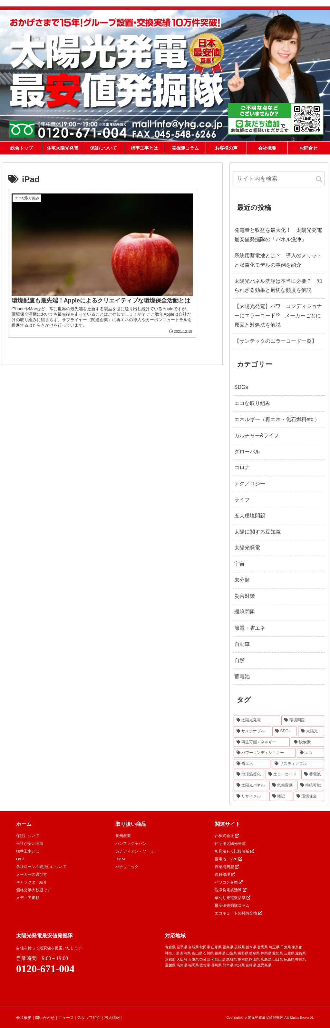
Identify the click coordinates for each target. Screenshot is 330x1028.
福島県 (228, 947)
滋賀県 (300, 953)
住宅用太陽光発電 (230, 843)
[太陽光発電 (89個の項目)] (257, 720)
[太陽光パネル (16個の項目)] (251, 785)
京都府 (170, 959)
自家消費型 (227, 867)
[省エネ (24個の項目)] (252, 764)
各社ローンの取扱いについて (41, 867)
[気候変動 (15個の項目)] (282, 785)
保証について (27, 836)
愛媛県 (170, 965)
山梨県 (231, 953)
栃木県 (251, 947)
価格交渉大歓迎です (33, 890)
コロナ (242, 467)
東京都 (297, 947)
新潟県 (185, 953)
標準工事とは (27, 851)
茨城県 (239, 947)
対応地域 (175, 935)
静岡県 (266, 953)
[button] (319, 179)
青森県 (170, 947)
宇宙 (239, 564)
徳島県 (289, 959)
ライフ (242, 499)
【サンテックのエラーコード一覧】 (275, 341)
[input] (279, 179)
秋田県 (204, 947)
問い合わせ (44, 1017)
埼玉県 (274, 947)
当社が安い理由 (29, 843)
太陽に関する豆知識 (257, 532)
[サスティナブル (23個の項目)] (298, 764)
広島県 (266, 959)
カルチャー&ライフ (256, 435)
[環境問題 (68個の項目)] (302, 720)
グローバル (247, 451)
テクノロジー (249, 483)
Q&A (20, 859)
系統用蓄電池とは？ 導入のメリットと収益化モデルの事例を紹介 (278, 260)
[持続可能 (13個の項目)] (310, 785)
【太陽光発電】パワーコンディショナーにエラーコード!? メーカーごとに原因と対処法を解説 (278, 315)
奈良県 (204, 959)
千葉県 (285, 947)
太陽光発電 (247, 547)
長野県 (243, 953)
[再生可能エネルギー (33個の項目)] (262, 742)
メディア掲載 (27, 897)
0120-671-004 (45, 968)
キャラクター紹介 (31, 882)
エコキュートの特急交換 (238, 913)
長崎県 (216, 965)
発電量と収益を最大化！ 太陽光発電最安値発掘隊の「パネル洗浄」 (278, 234)
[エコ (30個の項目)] (310, 753)
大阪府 (182, 959)
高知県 (182, 965)
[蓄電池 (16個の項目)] (312, 774)
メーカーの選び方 (31, 874)
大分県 (239, 965)
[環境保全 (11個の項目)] (309, 796)
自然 (239, 660)
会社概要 (24, 1017)
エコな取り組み (252, 403)
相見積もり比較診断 (234, 851)
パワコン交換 (229, 882)
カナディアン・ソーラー (136, 851)
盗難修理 (225, 874)
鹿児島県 (264, 965)
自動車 (242, 644)
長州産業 (123, 836)
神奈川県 (172, 953)
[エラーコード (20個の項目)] (283, 774)
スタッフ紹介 (89, 1017)
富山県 (197, 953)
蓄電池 (242, 676)
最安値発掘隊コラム (232, 905)
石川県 (208, 953)
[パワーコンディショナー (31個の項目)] (265, 753)
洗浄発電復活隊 (231, 890)
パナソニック (127, 867)
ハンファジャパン (130, 843)
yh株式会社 (227, 836)
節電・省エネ (249, 628)
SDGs (241, 387)
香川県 (300, 959)
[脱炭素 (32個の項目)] (307, 742)
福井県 (220, 953)
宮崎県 (251, 965)
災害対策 (244, 596)
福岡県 (193, 965)
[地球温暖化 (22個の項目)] (249, 774)
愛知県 (277, 953)
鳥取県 (231, 959)
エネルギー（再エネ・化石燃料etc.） (277, 419)
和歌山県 (218, 959)
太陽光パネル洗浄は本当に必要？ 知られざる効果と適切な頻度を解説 (278, 285)
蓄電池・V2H (228, 859)
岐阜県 (254, 953)
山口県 (277, 959)
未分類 (242, 580)
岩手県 (182, 947)
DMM (120, 859)
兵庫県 (193, 959)
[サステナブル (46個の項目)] (252, 731)
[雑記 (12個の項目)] (280, 796)
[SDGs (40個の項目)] (284, 731)
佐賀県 (204, 965)
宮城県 (193, 947)
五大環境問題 (249, 516)
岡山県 (254, 959)
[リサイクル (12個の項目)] (251, 796)
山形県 (216, 947)
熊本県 (228, 965)
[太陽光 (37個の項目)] (311, 731)
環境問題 (244, 612)
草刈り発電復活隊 (232, 897)
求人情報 (112, 1017)
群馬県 (262, 947)
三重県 (289, 953)
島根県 (243, 959)
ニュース (66, 1017)
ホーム (24, 824)
